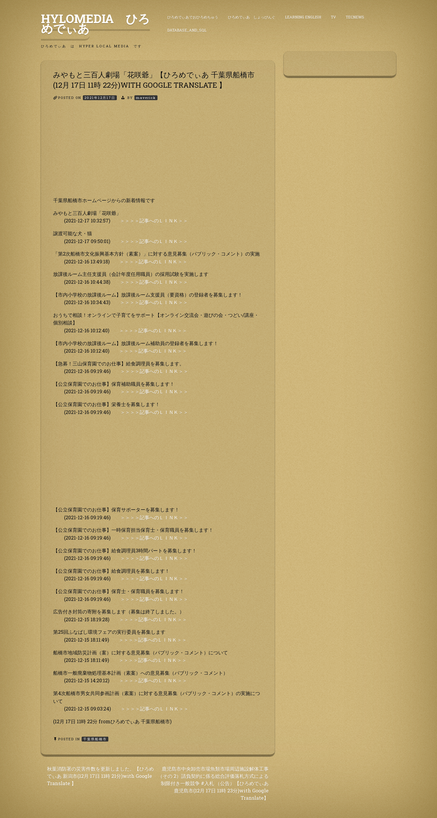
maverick (146, 97)
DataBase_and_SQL (186, 30)
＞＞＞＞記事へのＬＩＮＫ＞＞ (154, 220)
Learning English (303, 17)
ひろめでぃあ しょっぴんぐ (251, 17)
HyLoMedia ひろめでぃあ (95, 23)
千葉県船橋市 (95, 739)
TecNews (355, 17)
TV (333, 17)
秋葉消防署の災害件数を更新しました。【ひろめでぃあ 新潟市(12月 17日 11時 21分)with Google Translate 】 (100, 775)
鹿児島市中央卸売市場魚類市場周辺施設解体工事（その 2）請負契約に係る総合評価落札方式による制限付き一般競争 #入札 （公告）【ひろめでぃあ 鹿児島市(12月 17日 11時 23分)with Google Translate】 (213, 783)
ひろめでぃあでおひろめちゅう (192, 17)
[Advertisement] (158, 153)
